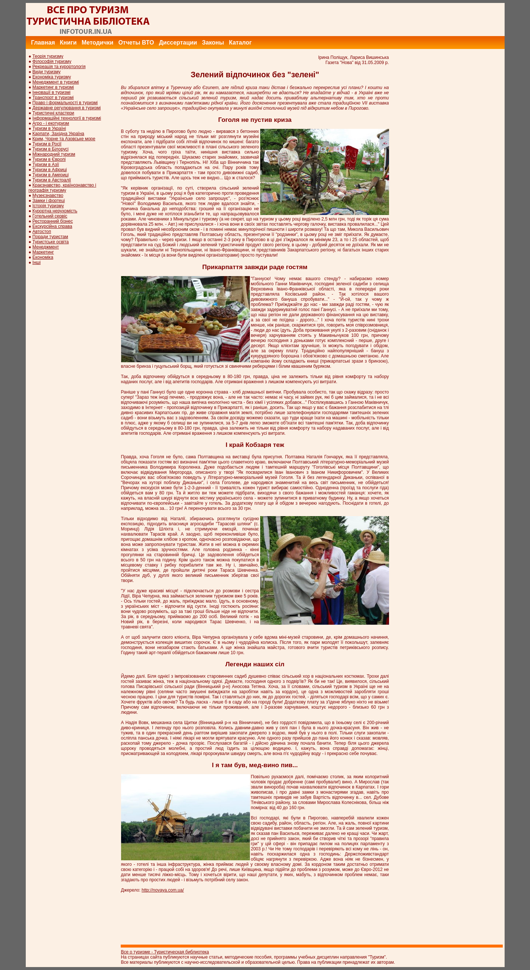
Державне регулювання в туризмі (66, 107)
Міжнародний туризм (53, 154)
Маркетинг (43, 252)
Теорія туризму (47, 56)
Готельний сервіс (49, 216)
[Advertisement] (371, 19)
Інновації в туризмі (51, 92)
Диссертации (178, 42)
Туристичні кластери (53, 113)
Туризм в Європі (49, 159)
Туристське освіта (50, 241)
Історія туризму (48, 205)
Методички (97, 42)
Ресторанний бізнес (52, 221)
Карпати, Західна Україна (58, 133)
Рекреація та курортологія (58, 66)
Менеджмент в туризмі (55, 82)
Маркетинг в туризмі (53, 87)
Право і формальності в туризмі (65, 102)
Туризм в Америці (50, 174)
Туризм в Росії (46, 144)
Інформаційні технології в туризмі (66, 118)
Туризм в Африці (49, 169)
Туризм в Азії (45, 164)
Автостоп (41, 231)
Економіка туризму (51, 77)
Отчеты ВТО (136, 42)
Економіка (42, 257)
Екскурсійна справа (52, 226)
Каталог (240, 42)
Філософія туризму (51, 61)
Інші (36, 262)
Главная (43, 42)
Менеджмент (45, 247)
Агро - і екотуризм (50, 123)
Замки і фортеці (48, 200)
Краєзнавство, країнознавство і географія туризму (62, 188)
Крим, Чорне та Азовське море (63, 138)
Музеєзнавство (47, 195)
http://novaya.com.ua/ (163, 890)
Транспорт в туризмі (53, 97)
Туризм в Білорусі (50, 149)
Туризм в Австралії (51, 180)
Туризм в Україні (49, 128)
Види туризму (46, 71)
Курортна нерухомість (54, 211)
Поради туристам (50, 236)
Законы (213, 42)
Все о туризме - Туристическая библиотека (165, 952)
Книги (68, 42)
